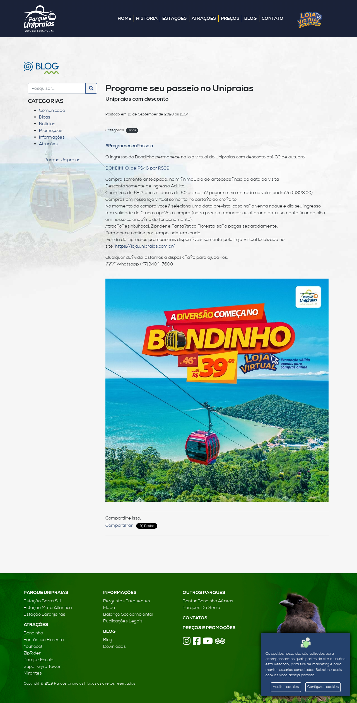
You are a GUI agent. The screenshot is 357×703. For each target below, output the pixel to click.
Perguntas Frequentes (126, 601)
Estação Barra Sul (42, 601)
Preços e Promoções (209, 627)
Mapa (109, 607)
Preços (230, 18)
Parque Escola (39, 660)
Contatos (195, 618)
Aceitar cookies (286, 687)
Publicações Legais (123, 621)
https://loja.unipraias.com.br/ (145, 246)
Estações (174, 18)
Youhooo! (33, 646)
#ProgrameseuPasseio (129, 146)
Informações (52, 137)
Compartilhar (119, 525)
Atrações (204, 18)
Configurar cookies (323, 687)
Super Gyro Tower (42, 666)
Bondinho (33, 633)
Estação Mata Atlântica (48, 607)
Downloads (114, 646)
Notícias (47, 124)
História (147, 18)
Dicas (44, 117)
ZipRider (32, 653)
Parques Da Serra (201, 607)
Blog (250, 18)
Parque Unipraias (62, 160)
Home (124, 18)
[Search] (57, 88)
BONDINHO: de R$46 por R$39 (137, 168)
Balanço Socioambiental (128, 614)
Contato (272, 18)
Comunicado (52, 110)
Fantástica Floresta (44, 639)
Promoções (50, 130)
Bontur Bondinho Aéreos (208, 601)
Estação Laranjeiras (44, 614)
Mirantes (33, 673)
